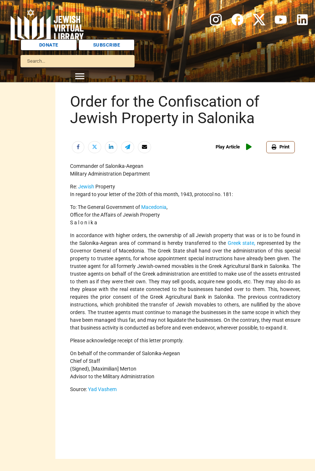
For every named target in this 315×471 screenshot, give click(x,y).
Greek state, (242, 243)
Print (282, 147)
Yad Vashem (102, 389)
